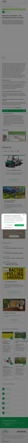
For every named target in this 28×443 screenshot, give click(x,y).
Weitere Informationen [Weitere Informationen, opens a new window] (19, 220)
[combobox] (23, 214)
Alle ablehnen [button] (9, 225)
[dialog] (14, 221)
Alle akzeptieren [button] (19, 225)
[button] (14, 222)
